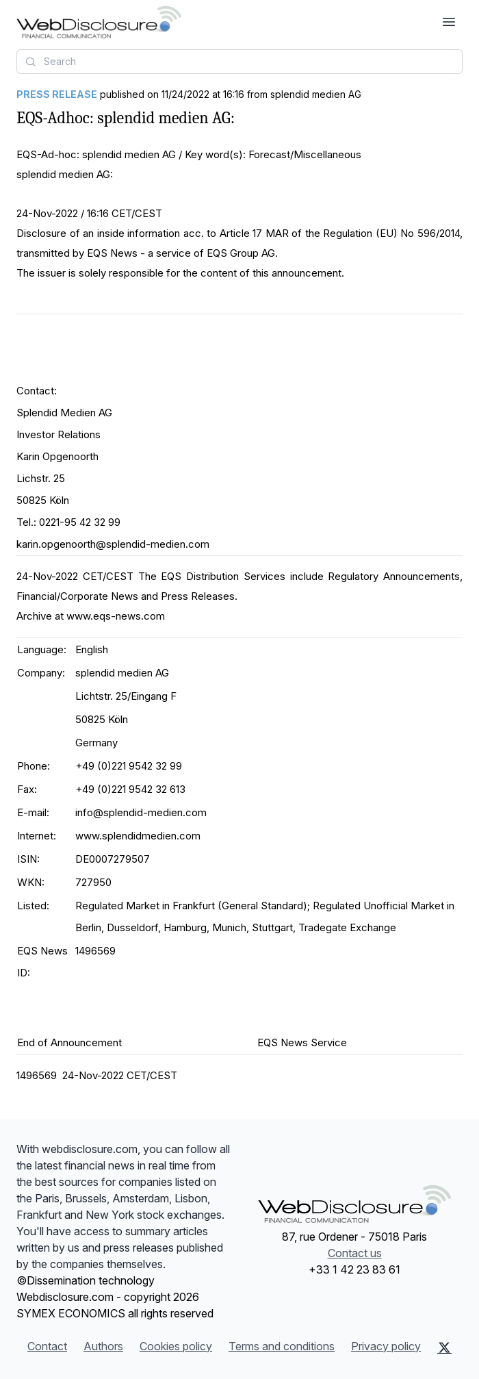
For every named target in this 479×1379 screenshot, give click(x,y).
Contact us (355, 1253)
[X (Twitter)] (444, 1347)
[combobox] (239, 61)
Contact (47, 1346)
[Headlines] (98, 21)
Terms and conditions (282, 1346)
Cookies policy (176, 1346)
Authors (103, 1346)
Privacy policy (386, 1346)
